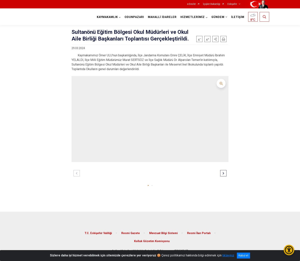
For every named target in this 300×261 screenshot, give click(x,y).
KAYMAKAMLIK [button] (107, 17)
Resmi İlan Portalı (199, 233)
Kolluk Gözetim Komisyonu (152, 241)
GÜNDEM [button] (217, 17)
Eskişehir (232, 4)
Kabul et (243, 255)
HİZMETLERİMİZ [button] (192, 17)
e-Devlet (191, 4)
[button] (215, 39)
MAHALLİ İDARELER (162, 17)
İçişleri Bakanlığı (211, 4)
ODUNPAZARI (134, 17)
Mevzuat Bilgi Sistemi (163, 233)
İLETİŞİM (237, 17)
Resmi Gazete (130, 233)
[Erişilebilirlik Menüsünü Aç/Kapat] (289, 250)
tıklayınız (228, 255)
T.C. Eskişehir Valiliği (98, 233)
